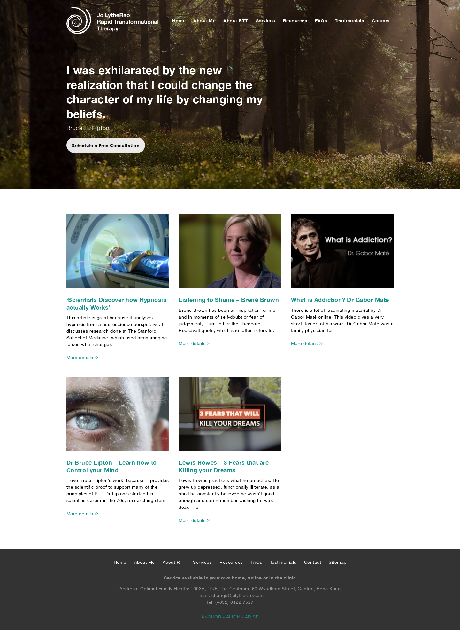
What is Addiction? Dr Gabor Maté (340, 299)
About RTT (235, 20)
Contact (381, 20)
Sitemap (338, 562)
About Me (204, 20)
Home (179, 20)
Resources (295, 20)
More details (82, 357)
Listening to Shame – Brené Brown (229, 299)
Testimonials (349, 20)
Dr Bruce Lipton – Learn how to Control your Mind (111, 466)
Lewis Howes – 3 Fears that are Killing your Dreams (224, 466)
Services (265, 20)
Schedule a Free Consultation (106, 145)
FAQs (321, 20)
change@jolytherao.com (237, 595)
